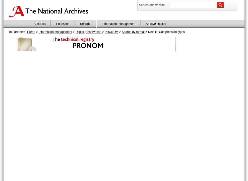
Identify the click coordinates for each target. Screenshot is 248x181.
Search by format (133, 32)
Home (31, 32)
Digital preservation (89, 32)
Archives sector (156, 24)
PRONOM (111, 32)
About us (39, 24)
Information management (118, 24)
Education (62, 24)
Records (85, 24)
